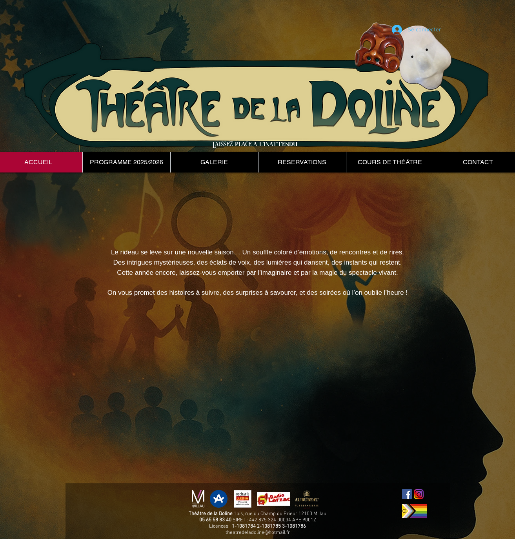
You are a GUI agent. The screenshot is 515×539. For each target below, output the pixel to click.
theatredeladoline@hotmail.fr (258, 533)
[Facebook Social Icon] (407, 494)
